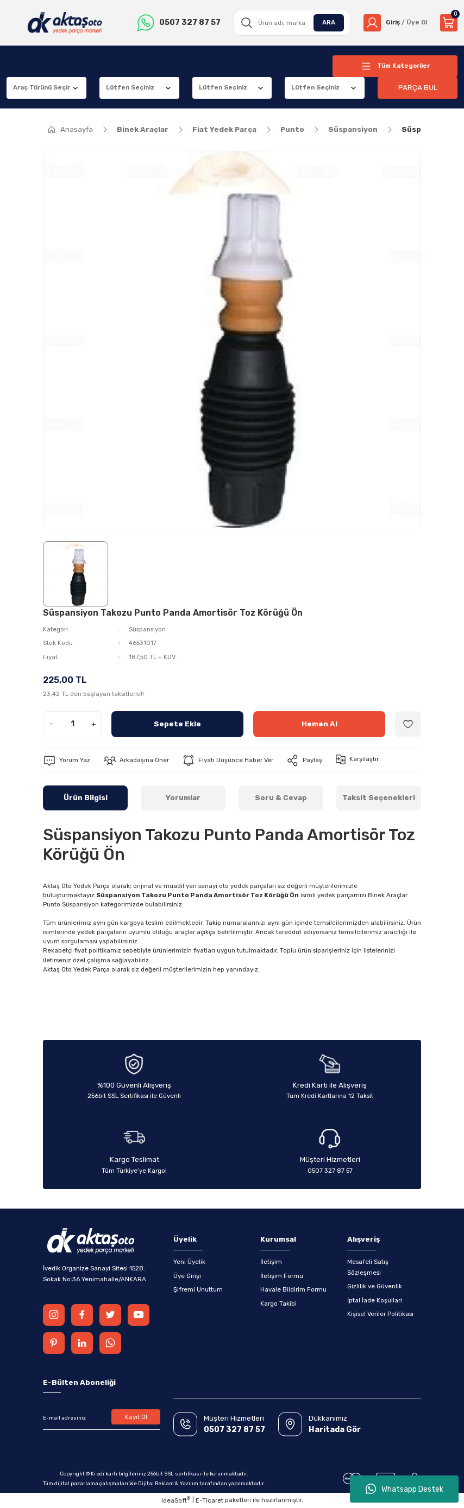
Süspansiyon (147, 629)
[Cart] (448, 22)
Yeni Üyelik (189, 1262)
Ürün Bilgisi (86, 798)
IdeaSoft (175, 1500)
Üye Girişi (187, 1276)
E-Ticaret (209, 1500)
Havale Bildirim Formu (293, 1289)
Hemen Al (319, 724)
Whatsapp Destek (404, 1489)
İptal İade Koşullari (374, 1300)
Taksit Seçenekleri (378, 798)
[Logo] (65, 23)
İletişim (271, 1262)
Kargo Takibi (278, 1303)
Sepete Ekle (177, 724)
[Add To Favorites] (408, 724)
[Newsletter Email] (101, 1418)
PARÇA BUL (417, 88)
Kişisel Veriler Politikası (380, 1314)
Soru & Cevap (281, 798)
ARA (328, 22)
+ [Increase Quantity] (93, 724)
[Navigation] (395, 66)
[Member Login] (395, 22)
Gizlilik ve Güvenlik (374, 1286)
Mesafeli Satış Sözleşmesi (367, 1267)
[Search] (292, 23)
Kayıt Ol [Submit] (136, 1417)
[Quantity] (72, 724)
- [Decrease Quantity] (51, 724)
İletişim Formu (281, 1276)
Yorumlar (183, 798)
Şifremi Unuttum (198, 1289)
